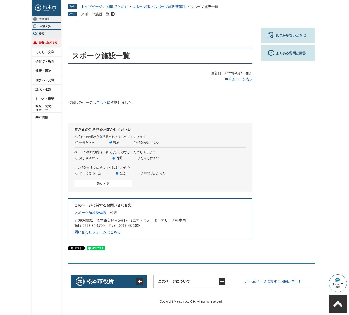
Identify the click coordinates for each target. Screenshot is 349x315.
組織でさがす (117, 6)
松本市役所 (100, 281)
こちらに (103, 102)
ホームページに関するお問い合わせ (273, 281)
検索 (41, 33)
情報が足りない (148, 142)
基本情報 (41, 117)
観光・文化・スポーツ (44, 108)
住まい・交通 (44, 80)
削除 (113, 14)
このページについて (174, 281)
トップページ (91, 6)
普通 (116, 142)
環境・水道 (43, 89)
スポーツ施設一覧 (95, 14)
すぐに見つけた (90, 173)
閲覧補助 (44, 18)
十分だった (87, 142)
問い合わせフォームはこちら (97, 232)
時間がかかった (155, 173)
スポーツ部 (141, 6)
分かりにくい (150, 158)
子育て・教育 (44, 61)
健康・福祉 (43, 71)
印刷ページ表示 (240, 79)
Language (45, 26)
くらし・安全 (44, 52)
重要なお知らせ (48, 42)
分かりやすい (88, 158)
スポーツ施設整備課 (170, 6)
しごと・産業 (44, 99)
